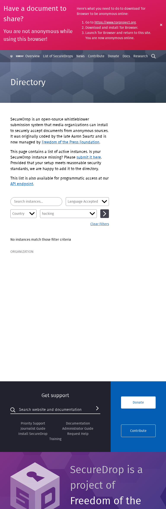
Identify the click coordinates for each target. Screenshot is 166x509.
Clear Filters (99, 224)
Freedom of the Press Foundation (70, 142)
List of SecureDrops (58, 56)
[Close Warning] (161, 25)
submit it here (89, 157)
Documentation (78, 423)
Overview (32, 56)
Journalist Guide (33, 428)
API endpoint (21, 184)
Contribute (96, 56)
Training (55, 439)
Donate (113, 56)
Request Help (77, 434)
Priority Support (33, 423)
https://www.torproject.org (115, 22)
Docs (126, 56)
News (80, 56)
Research (140, 56)
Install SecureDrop (32, 434)
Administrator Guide (77, 428)
